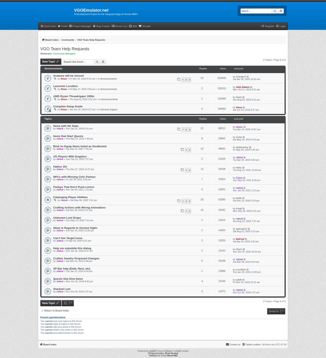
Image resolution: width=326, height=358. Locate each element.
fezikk (239, 198)
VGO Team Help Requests (64, 49)
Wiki (133, 26)
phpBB (152, 351)
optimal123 (241, 229)
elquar (239, 127)
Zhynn (239, 249)
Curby (239, 137)
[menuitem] (281, 26)
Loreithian (241, 269)
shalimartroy (242, 147)
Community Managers (64, 53)
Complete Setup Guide (68, 106)
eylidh (239, 279)
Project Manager (80, 26)
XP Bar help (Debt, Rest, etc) (71, 268)
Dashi (239, 97)
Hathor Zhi (60, 166)
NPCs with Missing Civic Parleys (74, 176)
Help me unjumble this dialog (72, 248)
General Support (109, 109)
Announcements (108, 78)
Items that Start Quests (68, 136)
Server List (119, 26)
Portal (62, 26)
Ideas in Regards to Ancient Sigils (75, 227)
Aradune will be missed (68, 75)
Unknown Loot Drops (67, 217)
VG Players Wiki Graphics (70, 156)
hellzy (239, 167)
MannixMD (172, 355)
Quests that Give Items (68, 278)
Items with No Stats (66, 126)
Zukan (239, 178)
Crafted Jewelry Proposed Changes (76, 258)
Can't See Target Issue (67, 238)
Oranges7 (241, 76)
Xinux (64, 78)
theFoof (240, 239)
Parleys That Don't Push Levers (73, 187)
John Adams (243, 87)
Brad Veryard (171, 353)
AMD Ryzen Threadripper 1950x (73, 96)
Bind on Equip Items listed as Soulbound (79, 146)
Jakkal (59, 128)
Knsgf (239, 208)
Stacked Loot (61, 289)
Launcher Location (65, 86)
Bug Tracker (101, 26)
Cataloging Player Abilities (70, 197)
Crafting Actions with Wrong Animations (79, 207)
